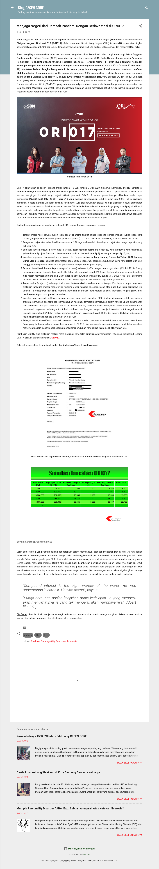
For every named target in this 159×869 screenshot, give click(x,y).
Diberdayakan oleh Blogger (79, 848)
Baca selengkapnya (129, 762)
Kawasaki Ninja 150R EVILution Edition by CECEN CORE (52, 736)
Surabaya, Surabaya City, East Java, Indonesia (54, 641)
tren (46, 635)
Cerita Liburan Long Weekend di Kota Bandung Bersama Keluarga (58, 772)
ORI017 (55, 337)
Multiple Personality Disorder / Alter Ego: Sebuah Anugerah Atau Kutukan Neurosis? (70, 808)
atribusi (28, 635)
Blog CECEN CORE (31, 7)
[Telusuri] (147, 8)
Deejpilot (86, 855)
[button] (140, 26)
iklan (38, 635)
